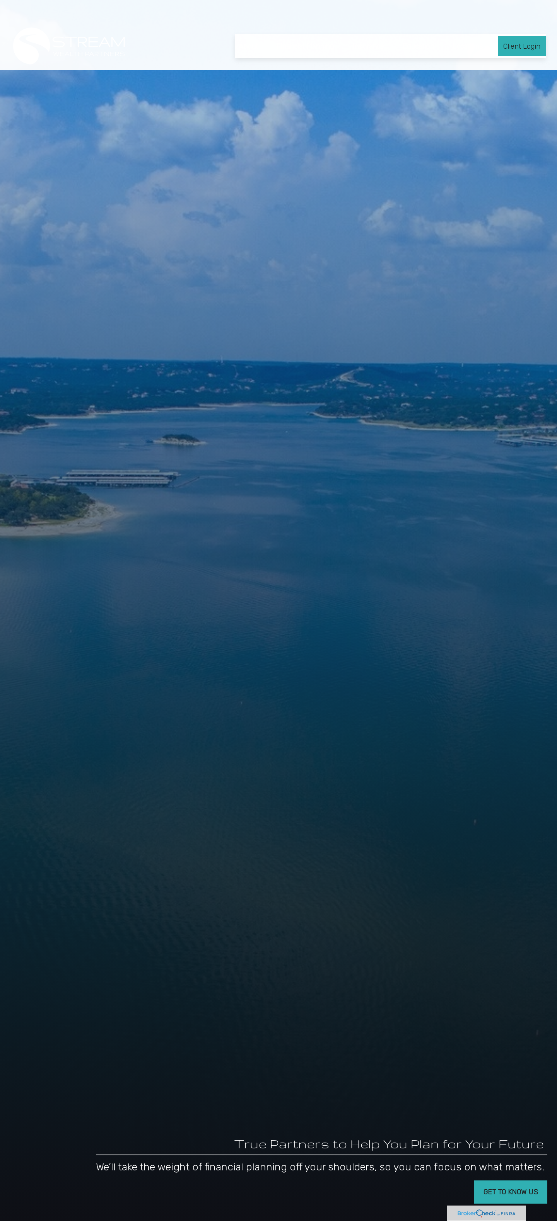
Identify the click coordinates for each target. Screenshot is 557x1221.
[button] (248, 24)
